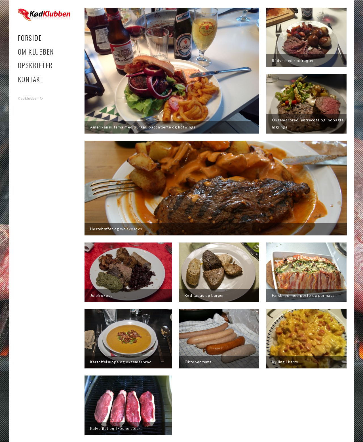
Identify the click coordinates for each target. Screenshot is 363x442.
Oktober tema (198, 362)
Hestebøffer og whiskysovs (116, 229)
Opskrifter (35, 65)
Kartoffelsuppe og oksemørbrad (121, 362)
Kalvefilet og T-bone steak (115, 428)
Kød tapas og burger (204, 295)
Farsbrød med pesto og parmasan (304, 295)
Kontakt (31, 79)
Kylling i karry (285, 362)
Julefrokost (101, 295)
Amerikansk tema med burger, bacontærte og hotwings (142, 127)
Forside (30, 38)
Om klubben (36, 52)
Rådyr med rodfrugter (293, 60)
